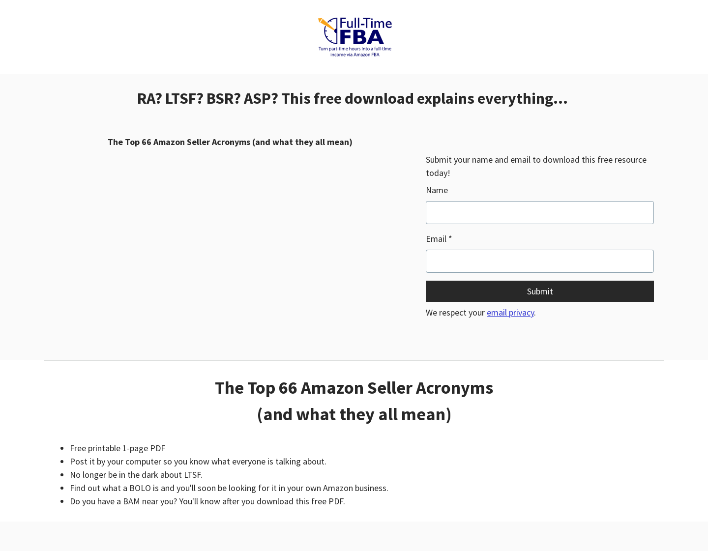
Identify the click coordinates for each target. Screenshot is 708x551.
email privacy (510, 312)
